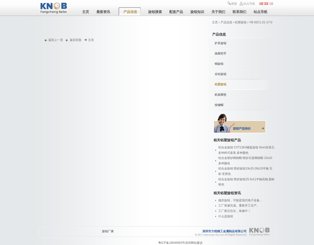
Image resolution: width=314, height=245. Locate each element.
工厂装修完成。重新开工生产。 (239, 205)
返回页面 (75, 39)
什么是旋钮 (225, 216)
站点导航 (249, 3)
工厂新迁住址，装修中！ (234, 211)
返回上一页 (55, 39)
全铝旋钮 (220, 74)
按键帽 (219, 105)
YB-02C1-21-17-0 (260, 22)
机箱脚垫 (220, 94)
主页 (215, 22)
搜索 (234, 3)
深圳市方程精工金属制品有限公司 (224, 231)
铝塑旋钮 (241, 22)
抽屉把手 (220, 53)
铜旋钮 (219, 63)
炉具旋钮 (220, 43)
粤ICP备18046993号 (171, 243)
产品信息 (226, 22)
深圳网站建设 (194, 243)
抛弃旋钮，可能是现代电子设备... (240, 200)
